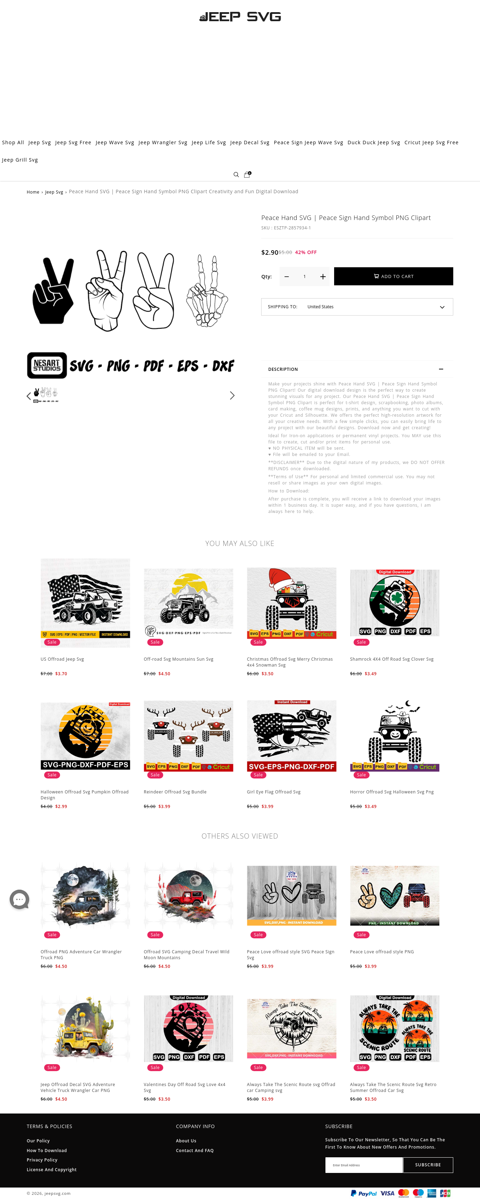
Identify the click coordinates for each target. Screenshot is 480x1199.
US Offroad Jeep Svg (62, 659)
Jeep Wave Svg (115, 142)
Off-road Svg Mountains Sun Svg (179, 659)
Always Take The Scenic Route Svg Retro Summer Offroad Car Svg (393, 1087)
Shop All (13, 142)
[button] (29, 395)
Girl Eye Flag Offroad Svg (274, 792)
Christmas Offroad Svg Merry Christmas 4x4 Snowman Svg (290, 662)
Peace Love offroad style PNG (382, 952)
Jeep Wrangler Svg (163, 142)
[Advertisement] (240, 81)
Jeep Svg (39, 142)
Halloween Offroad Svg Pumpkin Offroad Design (85, 795)
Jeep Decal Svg (250, 142)
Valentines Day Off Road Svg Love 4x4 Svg (184, 1087)
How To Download (47, 1150)
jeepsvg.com (58, 1193)
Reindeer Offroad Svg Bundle (175, 792)
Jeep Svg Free (73, 142)
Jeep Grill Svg (20, 159)
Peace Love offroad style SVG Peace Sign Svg (290, 955)
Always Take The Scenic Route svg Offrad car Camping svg (291, 1087)
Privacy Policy (42, 1160)
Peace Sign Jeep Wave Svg (309, 142)
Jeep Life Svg (209, 142)
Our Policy (38, 1141)
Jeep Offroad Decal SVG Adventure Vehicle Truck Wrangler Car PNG (78, 1087)
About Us (186, 1141)
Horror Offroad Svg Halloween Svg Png (392, 792)
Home (33, 192)
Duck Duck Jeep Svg (374, 142)
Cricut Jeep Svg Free (432, 142)
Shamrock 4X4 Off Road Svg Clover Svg (392, 659)
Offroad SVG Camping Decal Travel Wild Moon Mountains (187, 955)
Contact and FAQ (195, 1150)
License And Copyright (52, 1170)
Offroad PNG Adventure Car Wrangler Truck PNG (81, 955)
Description (358, 370)
